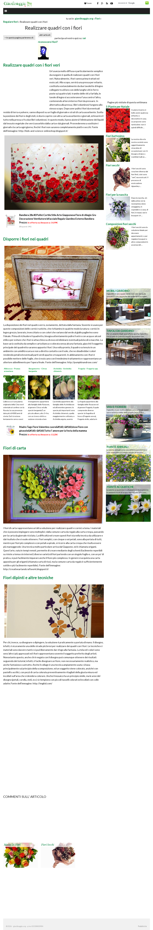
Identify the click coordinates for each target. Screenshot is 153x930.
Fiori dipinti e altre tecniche (28, 577)
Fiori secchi (47, 844)
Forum (88, 3)
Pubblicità (142, 926)
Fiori (97, 18)
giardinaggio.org (84, 18)
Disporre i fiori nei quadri (25, 238)
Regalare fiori (10, 21)
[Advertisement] (34, 18)
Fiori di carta (14, 447)
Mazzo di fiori (12, 844)
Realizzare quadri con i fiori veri (31, 65)
